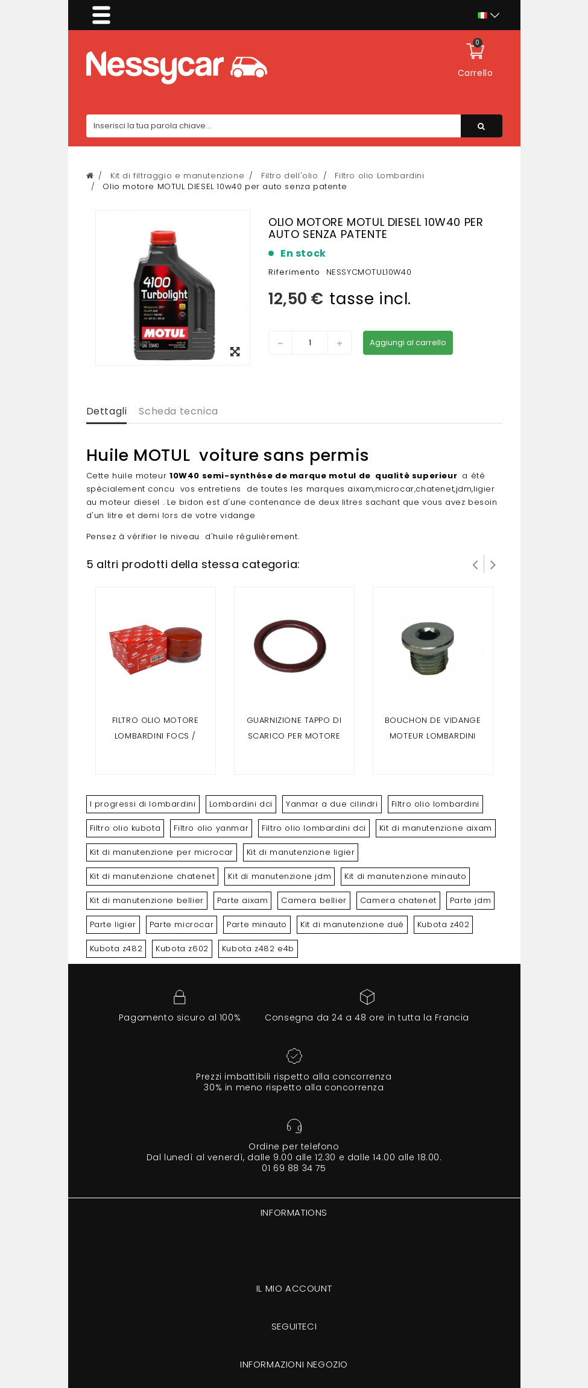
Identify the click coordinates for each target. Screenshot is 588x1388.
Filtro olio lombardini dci (314, 828)
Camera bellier (313, 900)
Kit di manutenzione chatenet (152, 876)
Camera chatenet (398, 900)
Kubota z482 (116, 948)
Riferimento (294, 272)
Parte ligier (113, 924)
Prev (475, 564)
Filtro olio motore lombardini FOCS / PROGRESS (155, 735)
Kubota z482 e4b (258, 948)
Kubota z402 (443, 924)
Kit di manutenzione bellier (147, 900)
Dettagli (106, 411)
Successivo (493, 564)
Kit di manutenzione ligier (301, 852)
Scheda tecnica (178, 411)
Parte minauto (257, 924)
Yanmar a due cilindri (332, 804)
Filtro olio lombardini (435, 804)
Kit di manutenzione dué (352, 924)
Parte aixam (242, 900)
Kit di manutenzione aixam (435, 828)
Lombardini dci (241, 804)
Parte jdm (470, 900)
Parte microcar (181, 924)
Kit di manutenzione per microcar (161, 852)
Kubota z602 (182, 948)
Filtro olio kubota (125, 828)
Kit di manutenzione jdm (279, 876)
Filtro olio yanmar (211, 828)
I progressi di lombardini (143, 804)
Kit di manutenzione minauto (405, 876)
